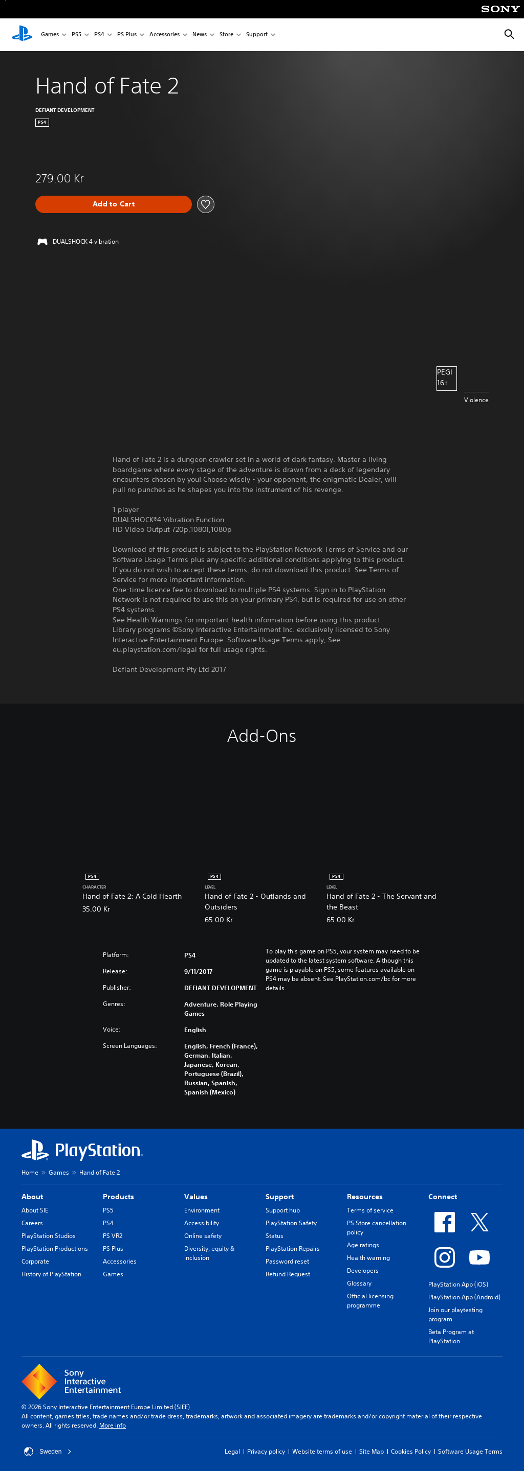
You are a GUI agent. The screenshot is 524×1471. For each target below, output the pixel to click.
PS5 (76, 35)
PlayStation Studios (48, 1235)
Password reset (287, 1261)
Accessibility (201, 1223)
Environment (202, 1210)
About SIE (34, 1210)
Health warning (368, 1257)
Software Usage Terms (470, 1451)
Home (29, 1172)
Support (257, 35)
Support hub (283, 1210)
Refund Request (288, 1274)
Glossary (359, 1283)
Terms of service (370, 1210)
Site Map (371, 1451)
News (199, 35)
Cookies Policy (411, 1451)
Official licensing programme (370, 1301)
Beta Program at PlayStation (451, 1336)
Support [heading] (280, 1196)
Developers (363, 1270)
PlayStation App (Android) (464, 1297)
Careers (32, 1223)
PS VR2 (112, 1235)
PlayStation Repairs (293, 1248)
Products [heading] (118, 1196)
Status (274, 1235)
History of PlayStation (51, 1274)
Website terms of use (322, 1451)
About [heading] (32, 1196)
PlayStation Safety (291, 1223)
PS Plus (127, 35)
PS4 (99, 35)
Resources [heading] (365, 1196)
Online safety (203, 1235)
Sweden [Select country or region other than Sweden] (47, 1451)
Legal (232, 1451)
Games (50, 35)
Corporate (35, 1261)
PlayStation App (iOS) (458, 1284)
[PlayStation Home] (22, 35)
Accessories (164, 35)
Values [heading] (196, 1196)
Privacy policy (266, 1451)
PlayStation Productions (54, 1248)
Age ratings (363, 1245)
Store (226, 35)
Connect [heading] (442, 1196)
